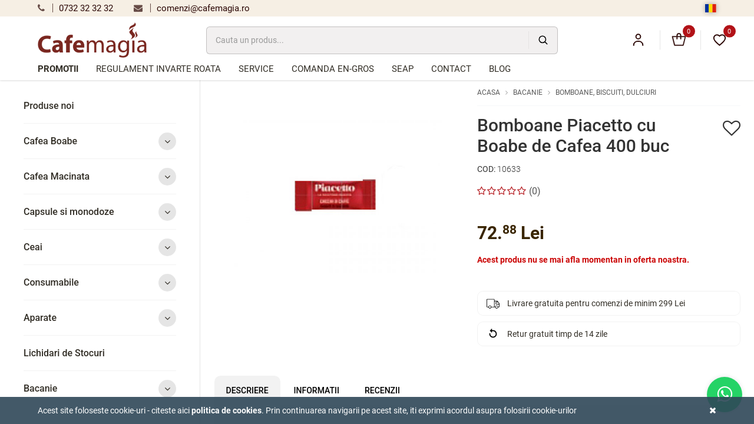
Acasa (488, 92)
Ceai (100, 247)
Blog (500, 69)
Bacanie (100, 388)
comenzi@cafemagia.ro (192, 8)
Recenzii (382, 390)
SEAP (403, 69)
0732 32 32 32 (75, 8)
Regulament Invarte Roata (158, 69)
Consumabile (100, 282)
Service (256, 69)
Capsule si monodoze (100, 211)
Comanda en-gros (333, 69)
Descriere (247, 390)
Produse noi (49, 105)
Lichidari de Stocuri (64, 353)
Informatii (316, 390)
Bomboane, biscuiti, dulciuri (605, 92)
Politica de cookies (226, 410)
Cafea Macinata (100, 176)
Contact (451, 69)
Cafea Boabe (100, 141)
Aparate (100, 317)
